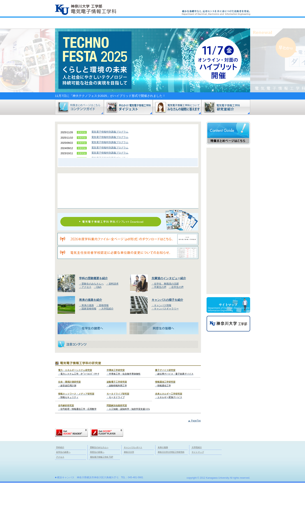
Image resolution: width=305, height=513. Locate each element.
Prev (227, 155)
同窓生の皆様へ (97, 482)
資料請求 (243, 6)
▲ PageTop (194, 450)
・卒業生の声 (159, 317)
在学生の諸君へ (63, 482)
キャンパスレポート (153, 23)
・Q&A (97, 317)
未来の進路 (192, 23)
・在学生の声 (176, 317)
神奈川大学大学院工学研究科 (171, 482)
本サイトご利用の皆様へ (189, 6)
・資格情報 (102, 335)
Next (227, 14)
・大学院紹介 (106, 338)
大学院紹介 (197, 477)
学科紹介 (74, 23)
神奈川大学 (129, 482)
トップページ (231, 23)
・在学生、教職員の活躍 (165, 314)
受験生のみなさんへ (113, 23)
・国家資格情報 (87, 338)
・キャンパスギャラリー (165, 338)
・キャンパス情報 (161, 335)
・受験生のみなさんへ (91, 314)
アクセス (227, 6)
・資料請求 (112, 314)
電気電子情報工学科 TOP (101, 487)
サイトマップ (211, 6)
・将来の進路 (86, 335)
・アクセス (85, 317)
